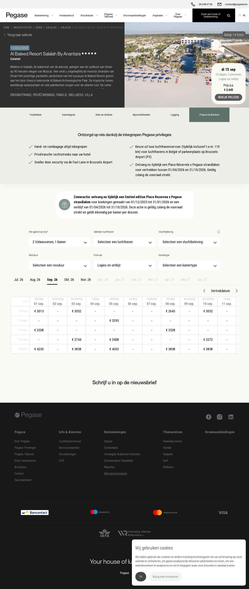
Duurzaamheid (22, 480)
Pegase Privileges (25, 448)
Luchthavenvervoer (70, 441)
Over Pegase (22, 441)
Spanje (108, 441)
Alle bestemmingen (115, 473)
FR (240, 15)
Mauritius (109, 467)
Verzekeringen (67, 454)
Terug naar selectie (17, 35)
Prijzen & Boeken (209, 114)
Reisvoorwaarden (69, 448)
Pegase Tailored (24, 454)
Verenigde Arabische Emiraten (122, 454)
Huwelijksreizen (172, 441)
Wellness (168, 467)
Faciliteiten (36, 114)
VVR (61, 460)
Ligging (175, 114)
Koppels (168, 454)
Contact (19, 473)
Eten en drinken (104, 114)
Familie (167, 448)
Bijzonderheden (141, 114)
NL (244, 15)
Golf (165, 460)
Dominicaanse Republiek (118, 460)
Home (6, 27)
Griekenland (111, 448)
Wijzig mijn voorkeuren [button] (165, 576)
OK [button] (140, 576)
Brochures (20, 467)
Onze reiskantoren (25, 460)
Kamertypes (68, 114)
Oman (38, 27)
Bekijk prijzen (228, 97)
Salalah (51, 27)
